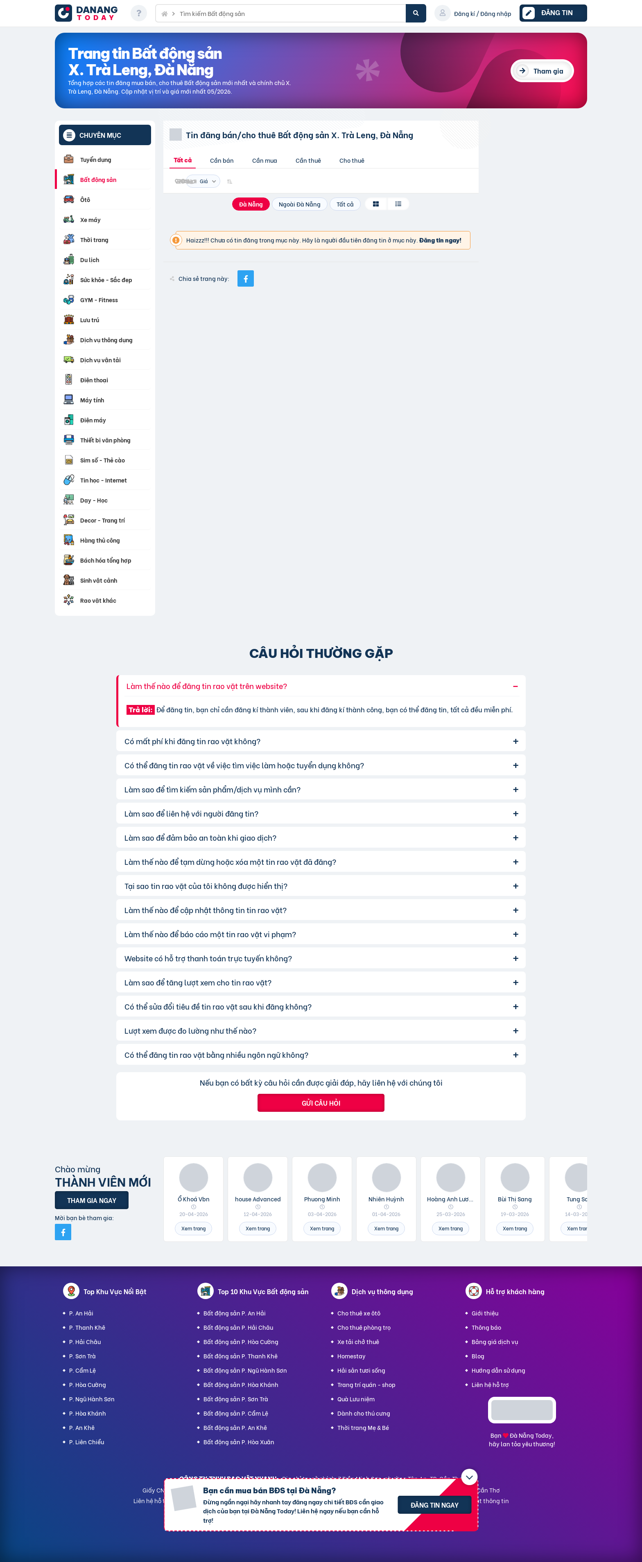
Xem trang (193, 1228)
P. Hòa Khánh (87, 1413)
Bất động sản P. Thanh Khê (240, 1355)
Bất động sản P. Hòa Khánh (240, 1384)
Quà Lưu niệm (356, 1398)
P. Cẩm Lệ (82, 1370)
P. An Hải (81, 1312)
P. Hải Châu (85, 1341)
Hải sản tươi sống (361, 1370)
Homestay (351, 1355)
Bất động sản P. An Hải (234, 1312)
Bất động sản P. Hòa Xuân (238, 1441)
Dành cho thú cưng (363, 1413)
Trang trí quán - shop (366, 1384)
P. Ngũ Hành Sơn (92, 1398)
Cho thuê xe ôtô (358, 1312)
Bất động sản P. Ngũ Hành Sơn (245, 1370)
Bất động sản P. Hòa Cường (240, 1341)
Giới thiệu (485, 1312)
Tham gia (548, 70)
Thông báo (486, 1327)
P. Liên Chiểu (86, 1441)
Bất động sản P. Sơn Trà (235, 1398)
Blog (478, 1355)
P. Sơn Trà (82, 1355)
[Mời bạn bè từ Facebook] (63, 1232)
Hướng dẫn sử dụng (498, 1370)
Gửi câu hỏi (321, 1102)
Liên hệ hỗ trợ (490, 1384)
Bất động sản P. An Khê (235, 1427)
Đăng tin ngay (435, 1504)
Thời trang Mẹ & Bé (363, 1427)
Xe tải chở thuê (358, 1341)
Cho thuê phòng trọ (364, 1327)
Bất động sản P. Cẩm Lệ (235, 1413)
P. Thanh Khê (87, 1327)
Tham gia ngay (91, 1200)
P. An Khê (82, 1427)
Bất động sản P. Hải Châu (238, 1327)
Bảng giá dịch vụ (495, 1341)
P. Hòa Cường (87, 1384)
